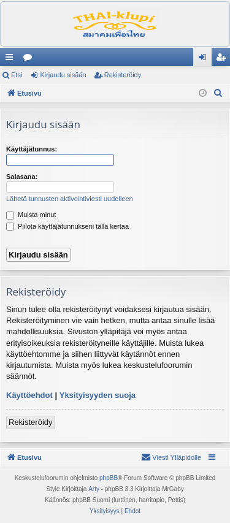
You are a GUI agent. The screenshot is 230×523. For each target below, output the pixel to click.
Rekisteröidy (123, 74)
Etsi (16, 74)
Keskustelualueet (30, 59)
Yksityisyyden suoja (97, 395)
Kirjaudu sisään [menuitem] (205, 59)
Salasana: (21, 176)
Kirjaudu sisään (63, 74)
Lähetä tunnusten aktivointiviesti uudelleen (69, 198)
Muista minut (31, 214)
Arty (93, 489)
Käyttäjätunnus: (31, 149)
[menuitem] (218, 93)
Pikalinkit (11, 59)
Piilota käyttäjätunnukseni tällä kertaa (67, 226)
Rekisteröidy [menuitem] (223, 59)
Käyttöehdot (29, 395)
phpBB (108, 478)
